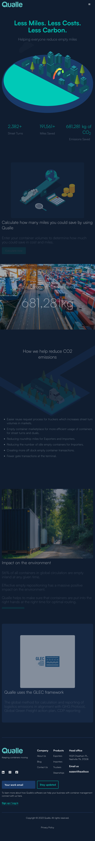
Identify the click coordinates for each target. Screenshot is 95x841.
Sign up (6, 803)
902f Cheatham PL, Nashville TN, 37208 (78, 757)
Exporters (57, 755)
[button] (89, 4)
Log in (15, 803)
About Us (41, 755)
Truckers (57, 767)
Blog (39, 761)
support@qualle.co (79, 771)
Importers (57, 761)
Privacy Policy (47, 827)
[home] (12, 4)
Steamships (58, 772)
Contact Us (42, 767)
